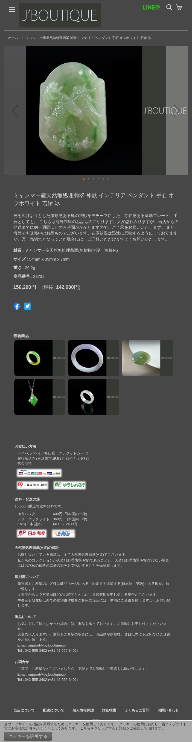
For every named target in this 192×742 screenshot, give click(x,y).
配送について (53, 710)
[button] (15, 110)
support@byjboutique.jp (47, 645)
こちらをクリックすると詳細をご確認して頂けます (121, 728)
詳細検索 (109, 710)
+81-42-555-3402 (63, 650)
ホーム (13, 38)
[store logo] (60, 15)
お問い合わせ (168, 710)
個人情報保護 (83, 710)
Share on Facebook (17, 306)
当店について (24, 710)
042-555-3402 (36, 650)
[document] (96, 731)
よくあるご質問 (136, 710)
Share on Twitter (27, 306)
